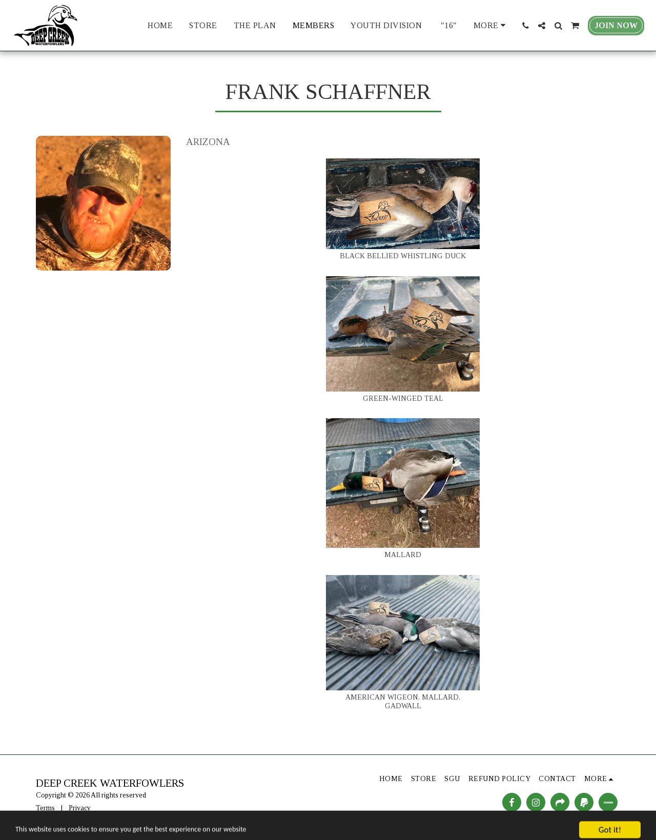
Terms (45, 808)
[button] (525, 26)
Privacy (80, 808)
